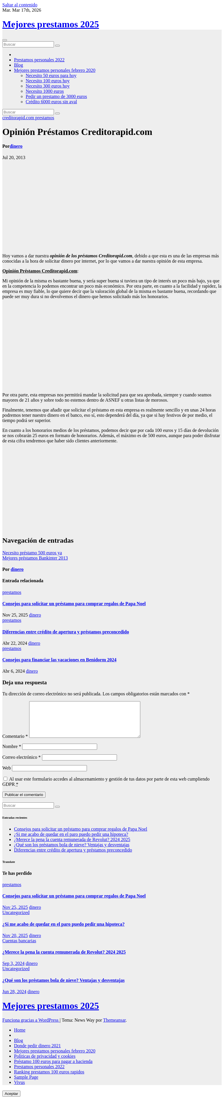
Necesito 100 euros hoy (48, 80)
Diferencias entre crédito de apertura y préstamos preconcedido (65, 631)
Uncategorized (15, 919)
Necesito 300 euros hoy (48, 85)
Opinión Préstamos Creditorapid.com (77, 132)
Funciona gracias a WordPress (31, 1027)
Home (19, 1036)
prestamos (44, 117)
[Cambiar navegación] (4, 40)
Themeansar (114, 1027)
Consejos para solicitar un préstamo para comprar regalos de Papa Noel (74, 603)
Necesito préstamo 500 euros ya (32, 552)
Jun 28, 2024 (14, 998)
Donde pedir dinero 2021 (37, 1052)
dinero (16, 146)
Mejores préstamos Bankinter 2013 (35, 557)
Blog (18, 65)
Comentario (15, 743)
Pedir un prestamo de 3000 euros (56, 96)
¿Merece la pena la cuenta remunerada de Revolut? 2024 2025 (72, 846)
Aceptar (11, 1100)
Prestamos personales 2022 (39, 59)
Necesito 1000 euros (45, 91)
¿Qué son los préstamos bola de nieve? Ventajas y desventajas (72, 851)
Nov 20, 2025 (15, 942)
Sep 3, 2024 (13, 970)
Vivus (19, 1089)
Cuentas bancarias (19, 947)
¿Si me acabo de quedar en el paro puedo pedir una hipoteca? (71, 841)
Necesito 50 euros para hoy (51, 75)
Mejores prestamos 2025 (50, 24)
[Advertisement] (112, 206)
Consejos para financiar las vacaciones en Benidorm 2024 (59, 659)
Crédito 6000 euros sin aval (51, 101)
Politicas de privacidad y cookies (45, 1063)
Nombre (11, 753)
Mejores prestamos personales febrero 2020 (54, 70)
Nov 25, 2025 (15, 914)
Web (6, 774)
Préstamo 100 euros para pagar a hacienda (53, 1068)
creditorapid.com (18, 117)
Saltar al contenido (19, 4)
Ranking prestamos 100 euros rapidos (49, 1078)
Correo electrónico (21, 764)
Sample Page (26, 1084)
